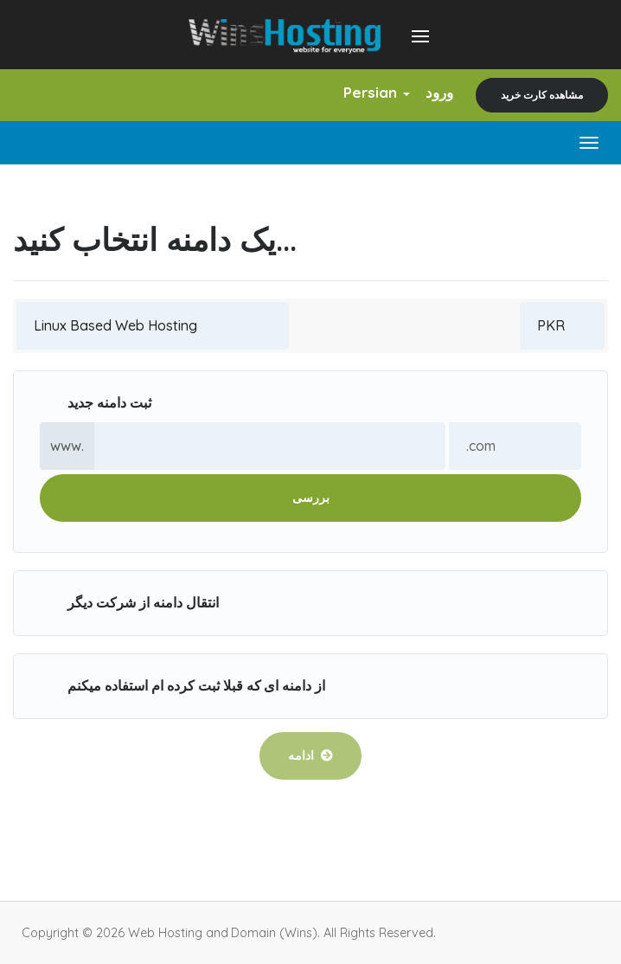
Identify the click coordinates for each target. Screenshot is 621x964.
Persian (376, 92)
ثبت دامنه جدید (95, 404)
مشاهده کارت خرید (542, 94)
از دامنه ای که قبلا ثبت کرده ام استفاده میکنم (182, 687)
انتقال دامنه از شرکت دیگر (129, 604)
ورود (439, 92)
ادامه (310, 755)
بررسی (311, 497)
